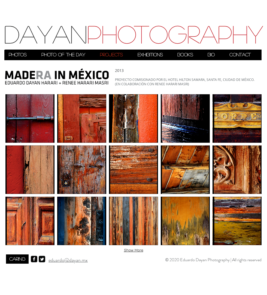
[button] (29, 118)
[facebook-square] (34, 259)
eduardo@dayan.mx (68, 260)
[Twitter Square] (42, 259)
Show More (133, 250)
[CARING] (17, 259)
